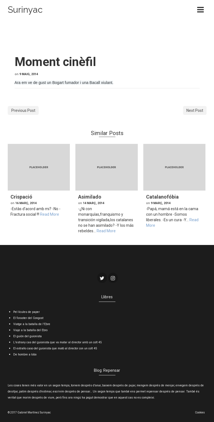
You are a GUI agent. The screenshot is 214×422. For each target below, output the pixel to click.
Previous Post (23, 110)
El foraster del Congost (28, 318)
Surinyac (25, 9)
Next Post (194, 110)
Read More (49, 214)
